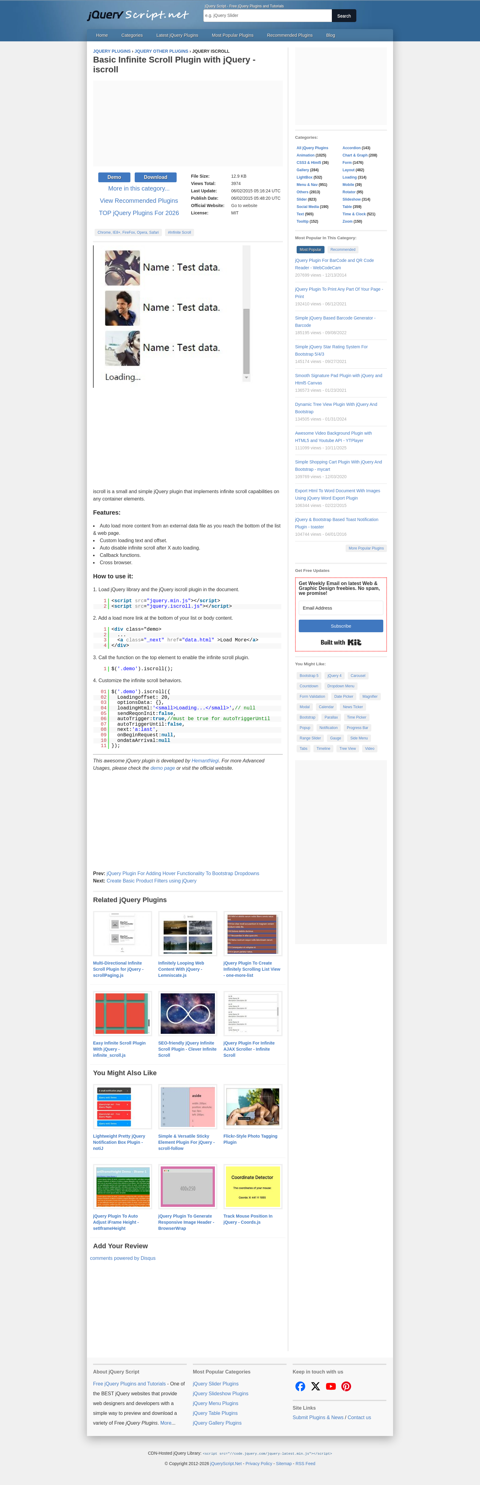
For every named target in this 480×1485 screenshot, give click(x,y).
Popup (305, 728)
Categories (132, 35)
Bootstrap (307, 717)
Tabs (303, 748)
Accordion (352, 148)
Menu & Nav (307, 185)
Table (347, 207)
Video (369, 748)
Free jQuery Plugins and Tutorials (140, 12)
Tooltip (303, 221)
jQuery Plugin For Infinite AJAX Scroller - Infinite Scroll (249, 1049)
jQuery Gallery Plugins (217, 1423)
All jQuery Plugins (312, 148)
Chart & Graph (355, 155)
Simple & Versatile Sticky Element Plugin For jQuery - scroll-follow (186, 1142)
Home (102, 35)
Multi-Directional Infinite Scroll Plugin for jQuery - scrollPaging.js (118, 969)
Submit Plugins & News (318, 1417)
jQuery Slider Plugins (215, 1383)
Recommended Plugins (290, 35)
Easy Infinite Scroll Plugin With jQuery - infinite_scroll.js (119, 1049)
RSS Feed (305, 1463)
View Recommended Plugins (139, 200)
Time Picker (356, 717)
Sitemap (284, 1463)
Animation (306, 155)
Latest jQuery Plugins (177, 35)
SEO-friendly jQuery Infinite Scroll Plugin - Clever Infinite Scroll (187, 1049)
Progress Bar (357, 728)
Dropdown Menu (341, 686)
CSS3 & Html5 (309, 163)
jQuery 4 (334, 676)
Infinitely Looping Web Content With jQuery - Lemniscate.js (181, 969)
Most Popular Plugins (232, 35)
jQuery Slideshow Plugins (220, 1393)
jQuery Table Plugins (215, 1413)
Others (303, 192)
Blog (330, 35)
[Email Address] (341, 608)
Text (300, 214)
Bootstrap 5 (309, 676)
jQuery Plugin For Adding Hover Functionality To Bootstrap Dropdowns (183, 873)
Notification (329, 728)
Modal (305, 707)
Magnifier (369, 696)
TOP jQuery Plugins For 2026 (139, 213)
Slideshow (352, 199)
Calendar (326, 707)
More (165, 1423)
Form (347, 163)
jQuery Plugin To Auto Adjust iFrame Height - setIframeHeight (116, 1222)
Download (155, 177)
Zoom (348, 221)
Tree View (347, 748)
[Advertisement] (188, 123)
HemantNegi (205, 760)
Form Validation (312, 696)
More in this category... (139, 188)
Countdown (309, 686)
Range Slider (310, 738)
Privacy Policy (259, 1463)
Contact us (359, 1417)
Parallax (331, 717)
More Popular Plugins (366, 548)
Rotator (349, 192)
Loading (350, 177)
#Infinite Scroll (179, 232)
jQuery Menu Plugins (215, 1403)
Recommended (343, 250)
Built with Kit (341, 642)
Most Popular (310, 250)
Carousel (358, 676)
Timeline (323, 748)
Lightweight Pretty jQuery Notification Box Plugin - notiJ (119, 1142)
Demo (114, 177)
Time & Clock (354, 214)
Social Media (308, 207)
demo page (163, 768)
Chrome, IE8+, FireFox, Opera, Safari (128, 232)
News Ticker (353, 707)
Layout (348, 170)
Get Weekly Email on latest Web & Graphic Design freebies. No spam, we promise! (339, 588)
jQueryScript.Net (226, 1463)
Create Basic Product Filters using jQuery (151, 880)
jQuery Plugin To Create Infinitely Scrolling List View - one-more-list (251, 969)
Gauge (335, 738)
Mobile (348, 185)
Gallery (303, 170)
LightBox (305, 177)
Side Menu (359, 738)
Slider (302, 199)
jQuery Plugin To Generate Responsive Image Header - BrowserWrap (186, 1222)
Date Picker (343, 696)
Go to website (244, 205)
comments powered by (123, 1258)
